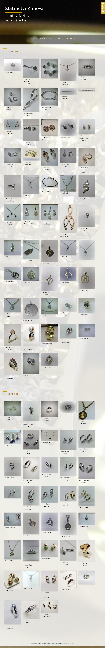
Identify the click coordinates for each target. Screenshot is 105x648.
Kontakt (76, 39)
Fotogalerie (57, 39)
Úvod (27, 39)
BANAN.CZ (44, 643)
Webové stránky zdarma (35, 643)
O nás (40, 39)
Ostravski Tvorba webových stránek (53, 643)
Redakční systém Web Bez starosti (67, 643)
